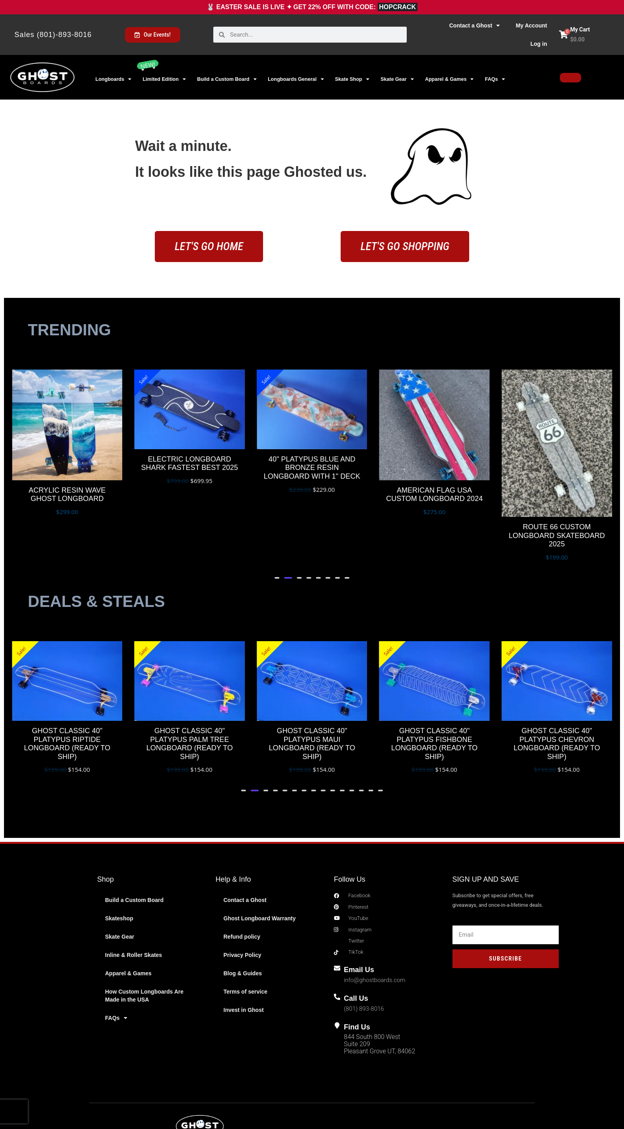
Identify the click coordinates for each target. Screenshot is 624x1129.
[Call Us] (338, 958)
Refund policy (242, 892)
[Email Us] (338, 929)
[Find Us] (338, 987)
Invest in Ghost (244, 966)
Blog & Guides (243, 929)
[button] (278, 533)
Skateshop (119, 874)
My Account (531, 25)
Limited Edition (164, 79)
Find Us (360, 987)
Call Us (359, 959)
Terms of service (245, 947)
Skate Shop (352, 79)
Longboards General (296, 79)
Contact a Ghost (474, 25)
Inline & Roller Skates (133, 911)
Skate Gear (396, 79)
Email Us (362, 929)
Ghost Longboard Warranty (260, 874)
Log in (538, 44)
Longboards (113, 79)
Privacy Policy (242, 911)
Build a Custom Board (227, 79)
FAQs (495, 79)
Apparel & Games (449, 79)
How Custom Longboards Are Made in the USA (144, 951)
